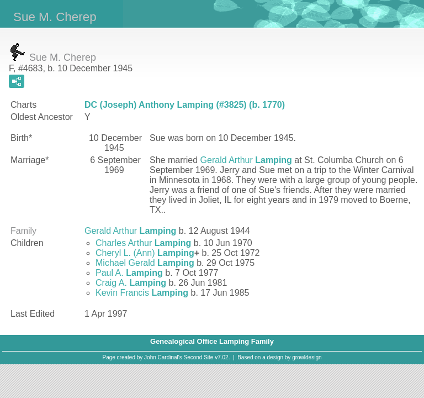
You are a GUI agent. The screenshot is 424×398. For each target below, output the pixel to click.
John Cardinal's (163, 357)
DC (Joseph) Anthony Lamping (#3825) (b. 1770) (184, 104)
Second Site (199, 357)
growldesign (306, 357)
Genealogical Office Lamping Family (212, 341)
